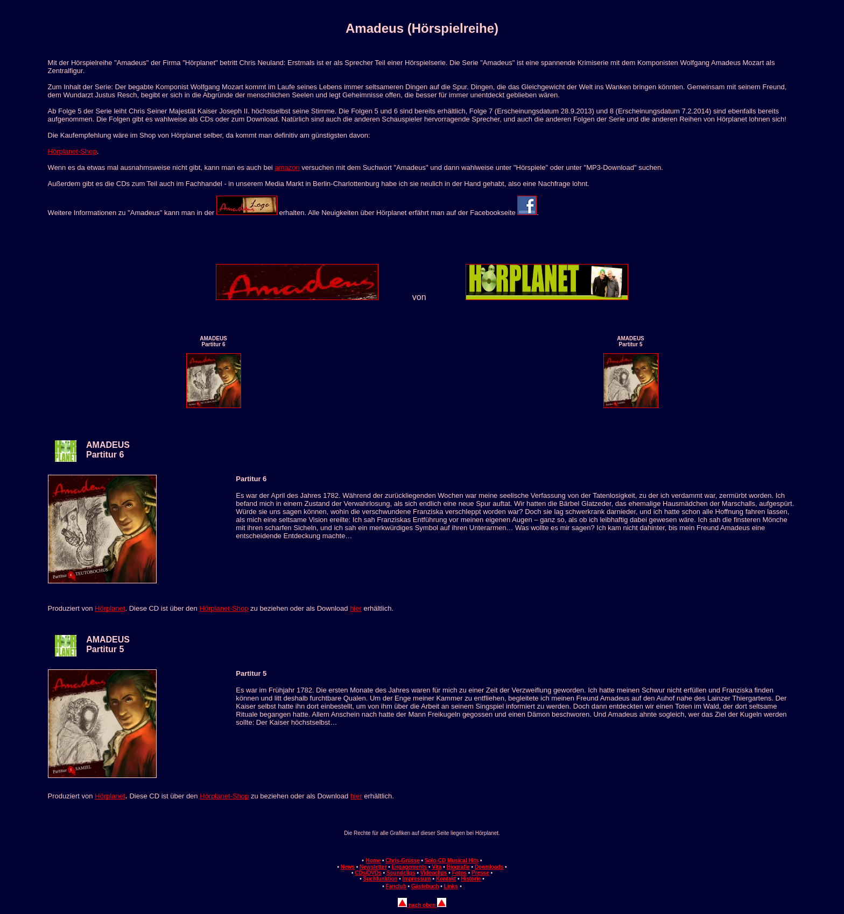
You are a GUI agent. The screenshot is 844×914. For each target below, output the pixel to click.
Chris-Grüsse (402, 860)
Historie (471, 879)
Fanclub (395, 886)
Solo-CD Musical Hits (452, 860)
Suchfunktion (380, 879)
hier (356, 608)
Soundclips (401, 873)
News (348, 867)
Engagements (409, 867)
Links (451, 886)
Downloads (489, 867)
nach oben (422, 905)
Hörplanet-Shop (72, 151)
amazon (287, 167)
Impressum (416, 879)
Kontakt (446, 879)
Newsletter (373, 867)
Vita (436, 867)
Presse (480, 873)
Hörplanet (110, 608)
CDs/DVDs (368, 873)
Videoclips (433, 873)
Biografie (457, 867)
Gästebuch (425, 886)
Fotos (459, 873)
